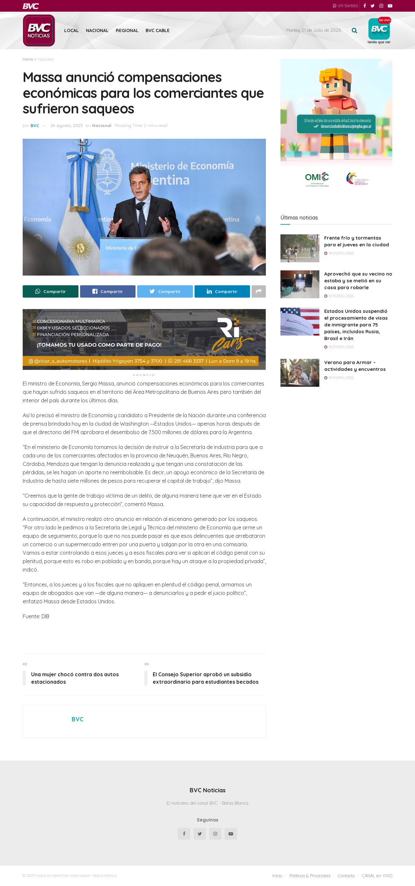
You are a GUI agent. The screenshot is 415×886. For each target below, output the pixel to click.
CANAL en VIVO (377, 875)
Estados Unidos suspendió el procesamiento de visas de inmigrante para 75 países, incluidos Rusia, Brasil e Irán (356, 324)
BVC (34, 125)
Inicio (277, 875)
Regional (127, 30)
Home (28, 59)
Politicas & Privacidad (310, 875)
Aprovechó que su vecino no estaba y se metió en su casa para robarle (358, 280)
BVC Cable (158, 30)
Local (71, 30)
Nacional (97, 30)
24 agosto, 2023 (67, 125)
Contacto (346, 875)
